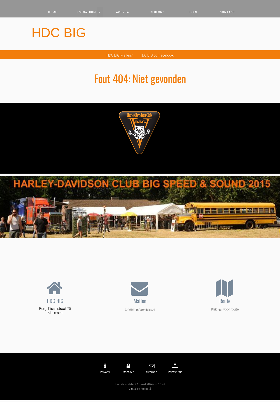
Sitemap (151, 372)
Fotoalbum (86, 12)
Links (192, 12)
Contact (227, 12)
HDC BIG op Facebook (157, 55)
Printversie (175, 372)
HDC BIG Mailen (118, 55)
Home (52, 12)
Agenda (122, 12)
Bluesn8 (157, 12)
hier (220, 309)
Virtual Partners (138, 388)
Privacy (105, 372)
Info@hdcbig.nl (145, 309)
